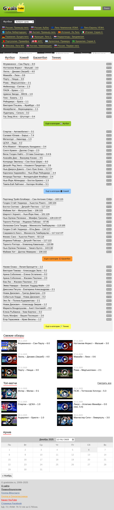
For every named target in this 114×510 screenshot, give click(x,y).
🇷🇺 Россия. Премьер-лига (15, 27)
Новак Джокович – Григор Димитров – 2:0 (24, 293)
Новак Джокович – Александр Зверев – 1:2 (25, 304)
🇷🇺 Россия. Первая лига (66, 46)
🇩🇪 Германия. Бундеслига (15, 36)
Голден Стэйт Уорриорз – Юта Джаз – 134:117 (26, 229)
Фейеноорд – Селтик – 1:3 (16, 86)
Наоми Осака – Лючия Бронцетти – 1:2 (23, 267)
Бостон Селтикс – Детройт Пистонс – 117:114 (26, 207)
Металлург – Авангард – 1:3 (17, 139)
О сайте (5, 486)
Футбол (10, 57)
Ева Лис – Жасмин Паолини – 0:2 (20, 282)
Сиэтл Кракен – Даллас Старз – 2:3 (21, 150)
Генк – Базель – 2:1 (13, 98)
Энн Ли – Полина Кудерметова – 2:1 (21, 300)
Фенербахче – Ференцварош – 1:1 (20, 109)
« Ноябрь (7, 476)
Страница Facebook (11, 503)
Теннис (56, 57)
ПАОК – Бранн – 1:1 (13, 90)
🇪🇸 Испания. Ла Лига (68, 32)
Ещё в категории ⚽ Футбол (57, 124)
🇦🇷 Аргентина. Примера (57, 41)
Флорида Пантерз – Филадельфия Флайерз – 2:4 (28, 176)
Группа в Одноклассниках (14, 496)
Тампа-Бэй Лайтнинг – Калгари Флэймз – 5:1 (26, 184)
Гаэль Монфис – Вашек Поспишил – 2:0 (23, 315)
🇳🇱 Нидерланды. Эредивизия (69, 36)
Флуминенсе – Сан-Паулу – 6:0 (19, 64)
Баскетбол (40, 57)
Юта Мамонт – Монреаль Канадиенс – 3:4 (24, 146)
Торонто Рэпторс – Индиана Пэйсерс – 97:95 (26, 222)
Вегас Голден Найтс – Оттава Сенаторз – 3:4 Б (27, 154)
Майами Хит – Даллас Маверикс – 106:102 (25, 252)
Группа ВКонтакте (10, 493)
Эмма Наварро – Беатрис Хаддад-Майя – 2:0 (26, 285)
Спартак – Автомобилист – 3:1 (18, 131)
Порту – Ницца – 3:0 (13, 79)
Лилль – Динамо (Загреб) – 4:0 (19, 71)
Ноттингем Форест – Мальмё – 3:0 (20, 68)
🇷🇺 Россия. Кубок (40, 27)
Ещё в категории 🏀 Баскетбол (57, 259)
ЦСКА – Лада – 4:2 (12, 143)
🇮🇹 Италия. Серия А (92, 32)
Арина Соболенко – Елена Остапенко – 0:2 (25, 274)
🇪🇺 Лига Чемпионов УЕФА (64, 27)
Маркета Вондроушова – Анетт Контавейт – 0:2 (27, 308)
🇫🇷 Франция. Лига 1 (41, 36)
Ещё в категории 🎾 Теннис (57, 326)
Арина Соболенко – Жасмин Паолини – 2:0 (25, 278)
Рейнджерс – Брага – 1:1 (15, 101)
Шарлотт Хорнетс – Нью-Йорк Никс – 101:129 (26, 214)
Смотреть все (104, 383)
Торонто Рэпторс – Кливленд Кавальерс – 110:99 (28, 244)
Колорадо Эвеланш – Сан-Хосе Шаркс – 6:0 (25, 161)
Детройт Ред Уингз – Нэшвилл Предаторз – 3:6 (27, 165)
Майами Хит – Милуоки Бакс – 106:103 (23, 210)
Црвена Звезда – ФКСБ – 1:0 (18, 94)
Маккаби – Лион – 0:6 (14, 75)
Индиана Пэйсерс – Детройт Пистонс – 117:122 (27, 240)
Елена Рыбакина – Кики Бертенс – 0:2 (22, 312)
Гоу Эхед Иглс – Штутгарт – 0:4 (19, 116)
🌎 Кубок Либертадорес (14, 32)
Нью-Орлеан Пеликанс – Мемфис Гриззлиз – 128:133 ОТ (32, 218)
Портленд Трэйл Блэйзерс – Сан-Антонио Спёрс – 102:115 (33, 199)
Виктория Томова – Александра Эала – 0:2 (25, 270)
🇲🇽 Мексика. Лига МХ (13, 46)
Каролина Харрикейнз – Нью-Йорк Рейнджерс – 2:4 (29, 173)
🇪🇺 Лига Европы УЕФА (92, 27)
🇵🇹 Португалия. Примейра (15, 41)
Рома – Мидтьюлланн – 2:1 (17, 83)
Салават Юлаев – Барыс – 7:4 (18, 135)
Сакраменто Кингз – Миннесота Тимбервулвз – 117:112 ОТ (33, 233)
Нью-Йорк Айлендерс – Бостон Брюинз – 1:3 (26, 180)
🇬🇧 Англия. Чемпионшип (39, 46)
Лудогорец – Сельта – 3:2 (16, 113)
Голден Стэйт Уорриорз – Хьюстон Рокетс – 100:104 (29, 203)
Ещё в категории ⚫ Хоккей (57, 191)
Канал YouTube (9, 500)
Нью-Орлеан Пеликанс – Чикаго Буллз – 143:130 (28, 248)
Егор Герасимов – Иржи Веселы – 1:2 (22, 319)
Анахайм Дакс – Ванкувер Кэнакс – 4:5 (23, 158)
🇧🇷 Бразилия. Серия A (83, 41)
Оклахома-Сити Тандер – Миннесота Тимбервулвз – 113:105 (34, 225)
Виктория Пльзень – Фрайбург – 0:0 (21, 105)
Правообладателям (11, 489)
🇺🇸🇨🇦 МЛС (37, 41)
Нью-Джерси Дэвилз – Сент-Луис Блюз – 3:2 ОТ (27, 169)
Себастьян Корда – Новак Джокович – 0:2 (24, 297)
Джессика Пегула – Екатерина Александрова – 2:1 (29, 289)
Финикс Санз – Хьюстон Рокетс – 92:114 (23, 237)
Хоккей (24, 57)
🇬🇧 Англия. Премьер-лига (42, 32)
